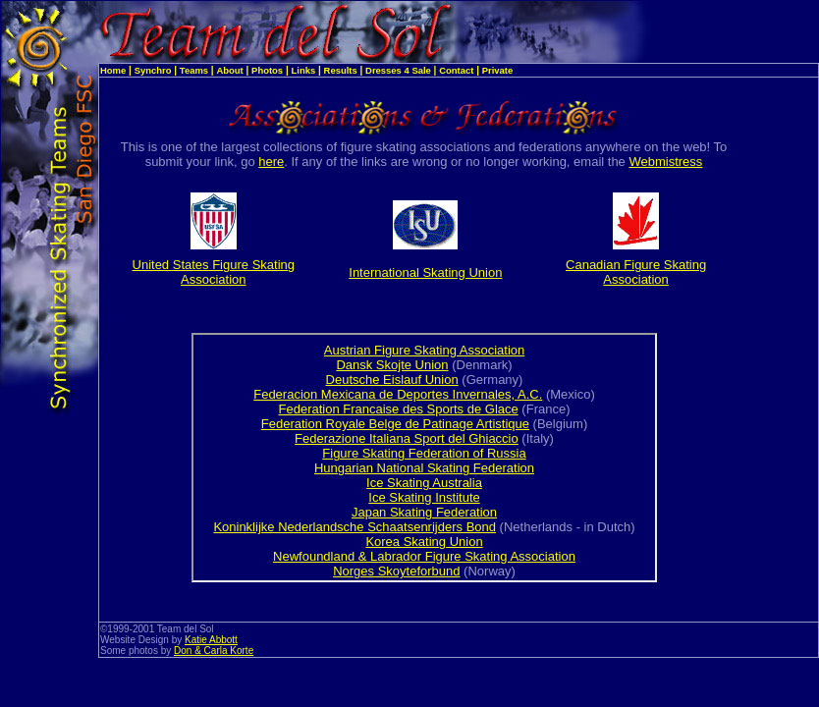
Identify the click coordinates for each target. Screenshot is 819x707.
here (271, 161)
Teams (194, 70)
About (229, 70)
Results (340, 70)
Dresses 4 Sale (398, 70)
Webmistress (665, 161)
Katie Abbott (211, 639)
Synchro (153, 70)
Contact (456, 70)
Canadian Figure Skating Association (636, 272)
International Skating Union (425, 272)
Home (113, 70)
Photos (267, 70)
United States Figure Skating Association (214, 272)
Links (304, 70)
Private (498, 70)
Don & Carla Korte (213, 650)
